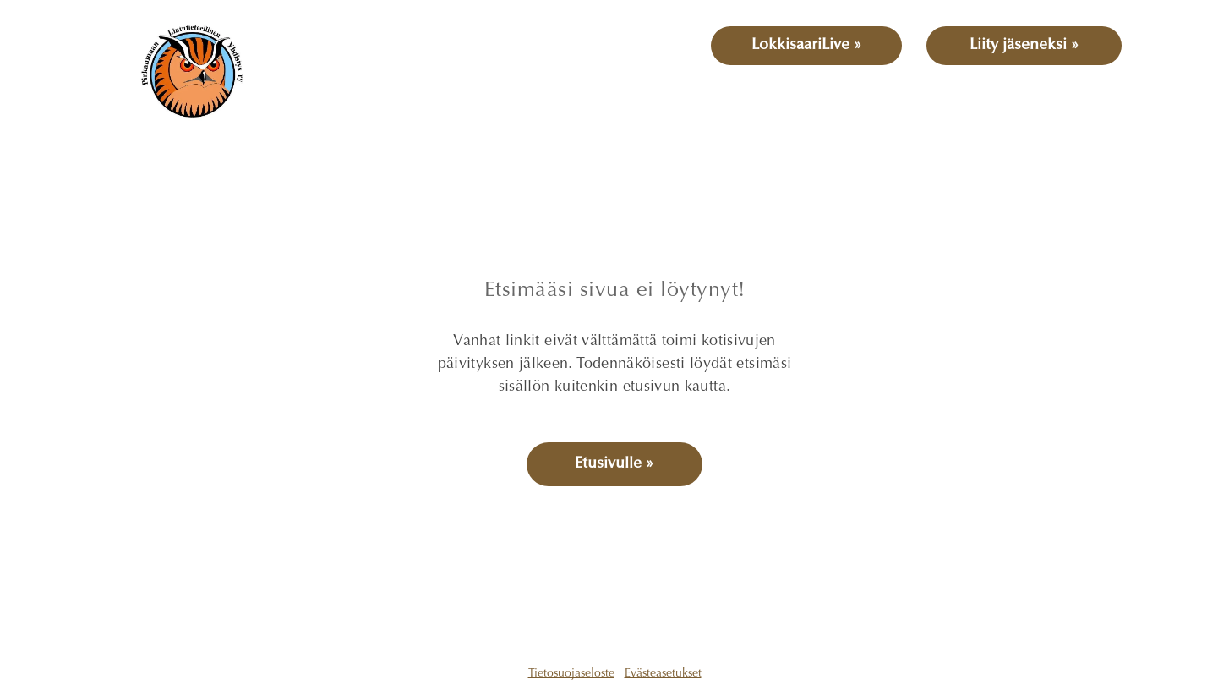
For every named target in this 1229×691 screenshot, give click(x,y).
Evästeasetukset (663, 674)
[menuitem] (337, 100)
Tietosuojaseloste (571, 674)
